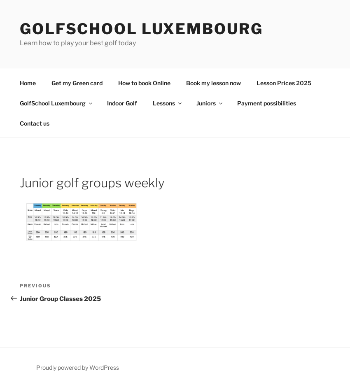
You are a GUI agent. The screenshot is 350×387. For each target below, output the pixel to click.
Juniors (210, 103)
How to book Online (144, 82)
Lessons (168, 103)
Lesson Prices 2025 (284, 82)
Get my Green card (77, 82)
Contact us (34, 123)
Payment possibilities (266, 103)
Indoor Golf (122, 103)
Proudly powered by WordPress (77, 367)
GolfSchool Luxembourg (141, 29)
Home (28, 82)
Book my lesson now (213, 82)
